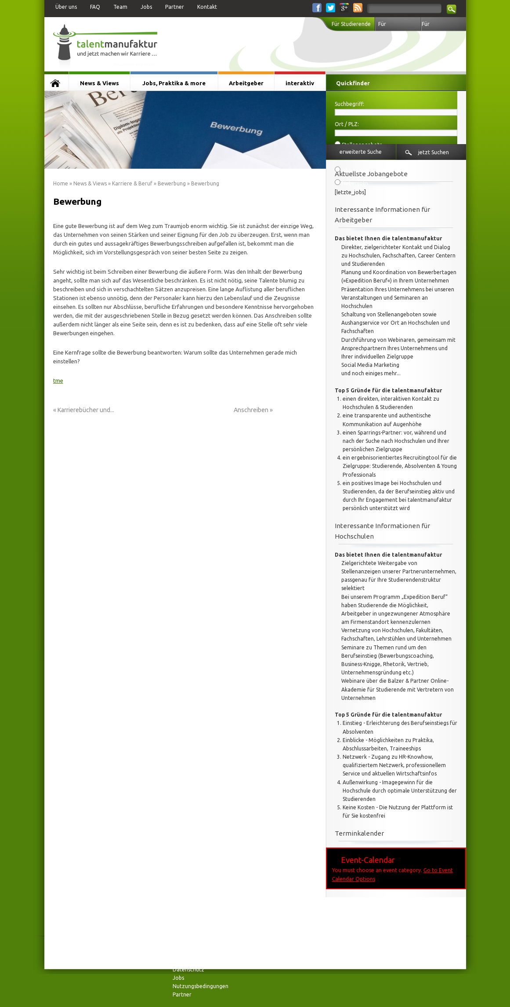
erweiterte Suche (361, 152)
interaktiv (300, 83)
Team (120, 7)
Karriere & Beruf (132, 183)
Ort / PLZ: (347, 124)
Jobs (146, 7)
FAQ (95, 7)
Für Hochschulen (393, 26)
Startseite (56, 83)
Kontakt (207, 7)
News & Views (99, 83)
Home (60, 183)
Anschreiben (251, 409)
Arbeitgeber (246, 83)
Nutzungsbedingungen (200, 986)
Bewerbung (172, 183)
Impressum (186, 952)
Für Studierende (351, 24)
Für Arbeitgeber (437, 26)
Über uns (66, 7)
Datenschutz (188, 969)
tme (58, 380)
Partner (174, 7)
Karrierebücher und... (86, 409)
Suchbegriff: (349, 104)
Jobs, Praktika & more (174, 83)
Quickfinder (353, 83)
